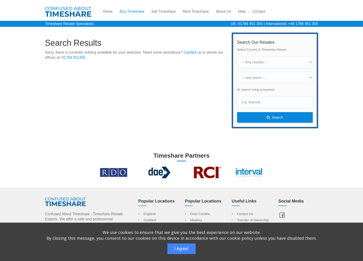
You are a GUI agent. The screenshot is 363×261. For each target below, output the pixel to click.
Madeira (196, 220)
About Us (223, 11)
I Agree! (181, 248)
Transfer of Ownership (253, 220)
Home (108, 11)
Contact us (192, 52)
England (149, 214)
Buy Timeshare (132, 11)
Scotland (150, 220)
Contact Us (245, 214)
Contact (259, 11)
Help (242, 11)
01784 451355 (73, 57)
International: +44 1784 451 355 (292, 24)
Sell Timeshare (163, 11)
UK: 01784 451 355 (247, 24)
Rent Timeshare (196, 11)
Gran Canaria (200, 214)
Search (275, 117)
